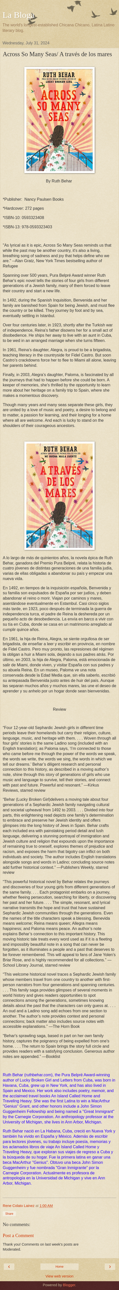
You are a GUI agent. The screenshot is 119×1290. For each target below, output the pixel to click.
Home (59, 1266)
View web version (59, 1276)
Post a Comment (18, 1235)
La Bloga (19, 15)
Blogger (69, 1285)
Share (9, 1213)
